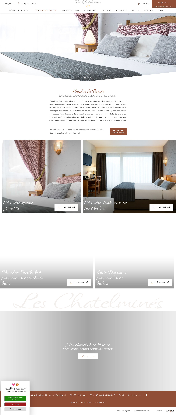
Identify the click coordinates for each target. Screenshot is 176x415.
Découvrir (88, 356)
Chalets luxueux (70, 10)
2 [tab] (88, 78)
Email (121, 395)
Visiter (135, 11)
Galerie (163, 11)
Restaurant (90, 10)
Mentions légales (123, 411)
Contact (148, 11)
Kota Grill (121, 10)
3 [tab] (91, 78)
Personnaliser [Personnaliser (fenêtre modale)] (15, 409)
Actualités (100, 402)
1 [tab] (85, 78)
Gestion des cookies (141, 411)
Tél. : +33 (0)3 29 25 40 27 (102, 395)
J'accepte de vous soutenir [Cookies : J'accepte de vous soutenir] (15, 398)
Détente (106, 11)
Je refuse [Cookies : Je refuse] (15, 404)
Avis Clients (86, 402)
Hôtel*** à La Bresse (19, 10)
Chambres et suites (46, 11)
